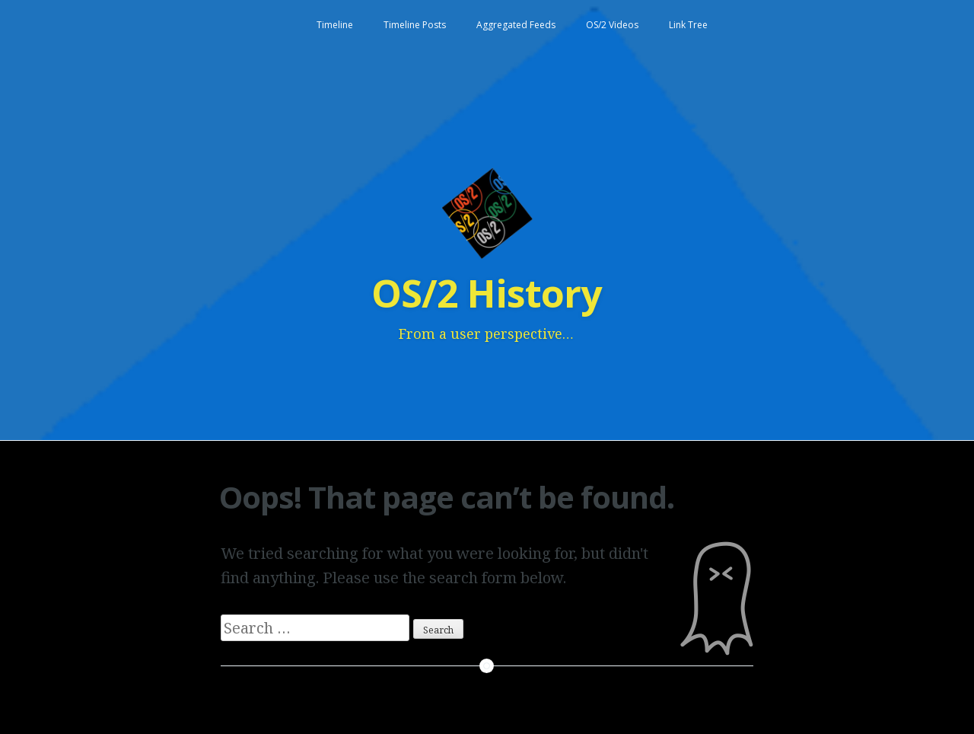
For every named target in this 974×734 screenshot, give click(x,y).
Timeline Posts (415, 24)
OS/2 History (486, 293)
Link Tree (688, 24)
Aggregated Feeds (515, 24)
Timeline (335, 24)
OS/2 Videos (612, 24)
